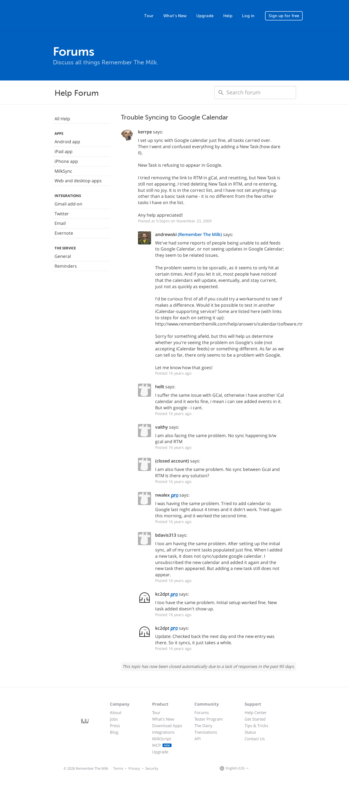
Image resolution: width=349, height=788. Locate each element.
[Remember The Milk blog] (272, 768)
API (197, 738)
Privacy (134, 768)
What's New (174, 15)
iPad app (64, 151)
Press (115, 725)
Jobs (114, 719)
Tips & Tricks (256, 725)
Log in (248, 15)
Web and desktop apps (78, 181)
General (63, 256)
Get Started (255, 719)
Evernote (64, 233)
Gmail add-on (68, 204)
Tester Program (208, 719)
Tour (149, 15)
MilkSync (63, 171)
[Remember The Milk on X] (265, 768)
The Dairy (203, 725)
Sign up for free (284, 15)
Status (250, 732)
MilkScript (161, 738)
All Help (62, 119)
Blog (114, 732)
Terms (118, 768)
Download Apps (167, 725)
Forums (201, 712)
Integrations (163, 732)
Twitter (62, 214)
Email (60, 223)
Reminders (66, 266)
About (115, 712)
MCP (162, 745)
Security (151, 768)
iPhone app (66, 161)
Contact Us (255, 738)
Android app (67, 142)
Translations (205, 732)
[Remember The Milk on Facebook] (258, 768)
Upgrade (204, 15)
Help (227, 15)
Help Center (256, 712)
